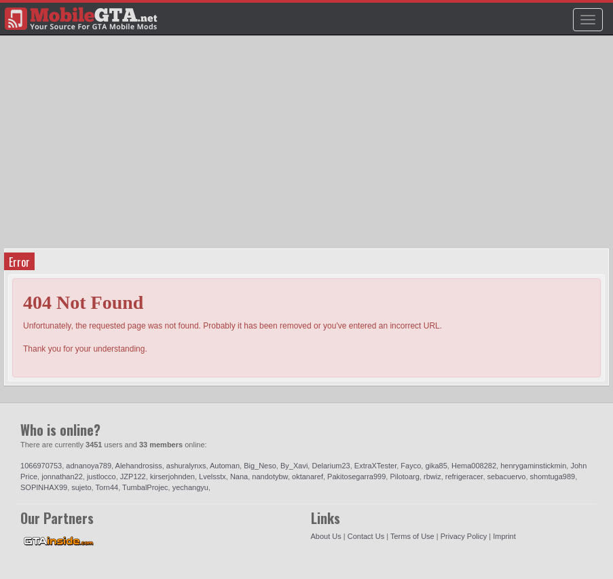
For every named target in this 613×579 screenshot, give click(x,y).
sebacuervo (506, 476)
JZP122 (133, 476)
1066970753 (41, 466)
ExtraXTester (375, 466)
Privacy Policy (464, 536)
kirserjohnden (172, 476)
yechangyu (190, 487)
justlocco (101, 476)
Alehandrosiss (138, 466)
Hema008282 (473, 466)
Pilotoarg (404, 476)
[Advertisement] (308, 147)
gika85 (436, 466)
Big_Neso (260, 466)
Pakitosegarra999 (356, 476)
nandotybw (270, 476)
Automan (225, 466)
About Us (326, 536)
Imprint (504, 536)
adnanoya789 (88, 466)
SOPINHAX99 (43, 487)
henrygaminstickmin (533, 466)
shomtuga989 (553, 476)
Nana (239, 476)
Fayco (411, 466)
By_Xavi (294, 466)
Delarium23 (331, 466)
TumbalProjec (145, 487)
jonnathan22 (62, 476)
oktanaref (307, 476)
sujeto (81, 487)
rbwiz (432, 476)
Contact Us (366, 536)
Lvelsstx (212, 476)
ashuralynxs (186, 466)
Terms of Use (412, 536)
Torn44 (107, 487)
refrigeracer (464, 476)
